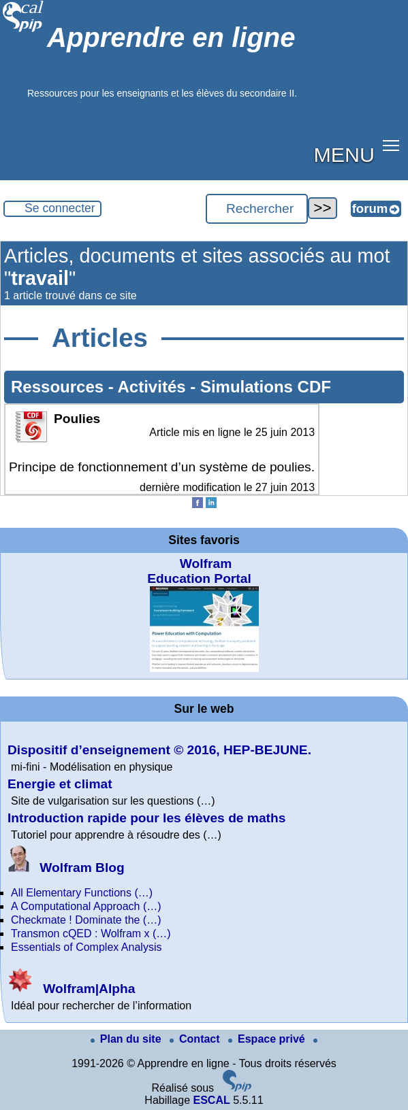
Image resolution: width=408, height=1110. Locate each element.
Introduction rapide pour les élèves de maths (146, 818)
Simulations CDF (265, 386)
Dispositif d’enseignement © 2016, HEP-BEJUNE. (159, 750)
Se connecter (60, 208)
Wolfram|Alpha (71, 988)
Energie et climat (59, 784)
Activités (154, 386)
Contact (196, 1039)
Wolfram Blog (66, 867)
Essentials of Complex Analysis (86, 947)
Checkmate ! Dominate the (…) (86, 920)
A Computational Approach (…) (86, 906)
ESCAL (211, 1100)
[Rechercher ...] (257, 209)
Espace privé (268, 1039)
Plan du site (127, 1039)
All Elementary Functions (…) (82, 892)
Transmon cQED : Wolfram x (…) (91, 933)
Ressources (59, 386)
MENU (344, 154)
